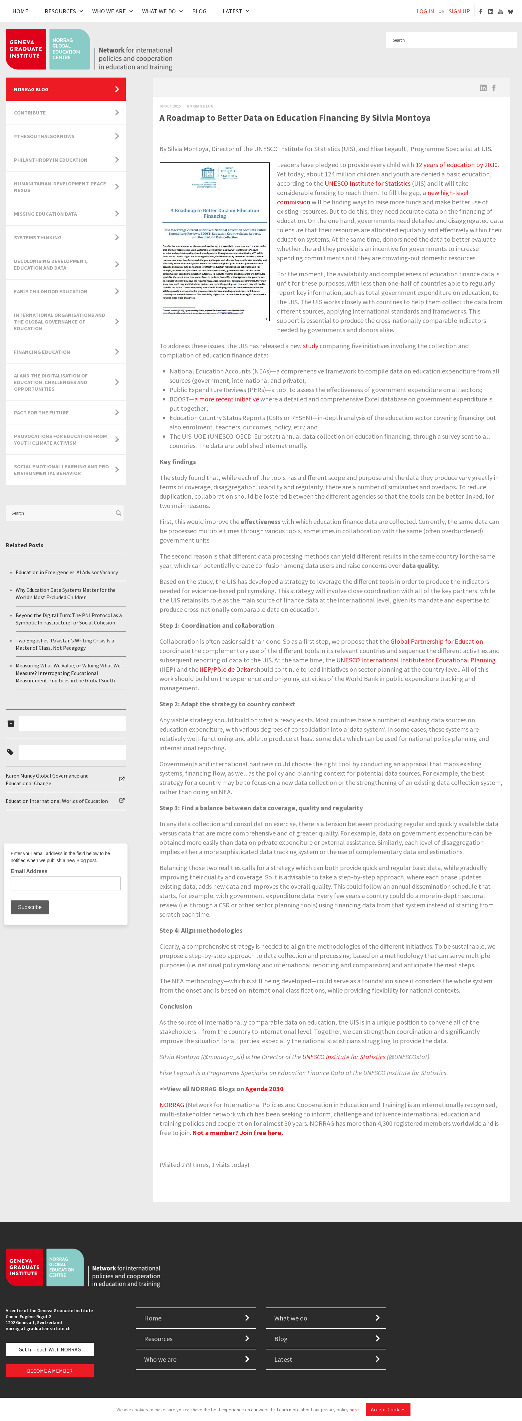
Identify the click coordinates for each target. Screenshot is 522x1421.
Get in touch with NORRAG (50, 1349)
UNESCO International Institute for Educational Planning (416, 660)
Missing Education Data (45, 213)
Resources (60, 11)
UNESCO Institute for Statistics (367, 183)
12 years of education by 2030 (456, 164)
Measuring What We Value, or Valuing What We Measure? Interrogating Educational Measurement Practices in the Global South (68, 673)
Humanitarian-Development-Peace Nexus (60, 186)
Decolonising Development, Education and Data (51, 264)
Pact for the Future (41, 412)
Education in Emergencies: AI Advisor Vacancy (67, 572)
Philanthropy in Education (51, 159)
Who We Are (109, 11)
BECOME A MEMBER (50, 1370)
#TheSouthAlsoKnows (44, 136)
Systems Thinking (38, 237)
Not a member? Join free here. (237, 1132)
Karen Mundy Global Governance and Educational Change (47, 779)
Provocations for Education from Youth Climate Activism (60, 439)
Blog (199, 11)
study (310, 346)
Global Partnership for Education (437, 641)
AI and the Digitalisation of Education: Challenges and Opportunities (51, 382)
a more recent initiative (226, 399)
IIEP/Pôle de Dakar (226, 669)
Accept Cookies (388, 1409)
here (354, 1410)
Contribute (30, 112)
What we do (290, 1318)
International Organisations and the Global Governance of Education (59, 322)
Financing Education (42, 352)
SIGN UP (459, 11)
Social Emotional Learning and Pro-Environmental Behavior (62, 469)
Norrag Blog (200, 106)
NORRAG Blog (31, 89)
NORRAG (171, 1104)
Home (20, 11)
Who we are (160, 1359)
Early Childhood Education (51, 291)
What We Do (159, 11)
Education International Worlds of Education (57, 801)
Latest (232, 11)
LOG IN (425, 11)
